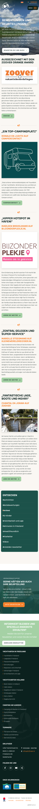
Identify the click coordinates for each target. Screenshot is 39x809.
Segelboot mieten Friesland (13, 690)
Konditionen (20, 800)
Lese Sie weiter (11, 479)
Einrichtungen (8, 665)
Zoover (7, 116)
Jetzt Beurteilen (14, 605)
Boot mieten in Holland (11, 684)
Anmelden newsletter (12, 547)
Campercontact (11, 203)
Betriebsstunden (9, 738)
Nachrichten (8, 500)
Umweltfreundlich (11, 531)
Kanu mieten (8, 696)
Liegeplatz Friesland (10, 659)
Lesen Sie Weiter (12, 315)
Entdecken (10, 495)
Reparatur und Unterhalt (12, 668)
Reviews (6, 510)
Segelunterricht (9, 699)
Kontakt (11, 800)
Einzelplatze (7, 715)
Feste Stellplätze (9, 712)
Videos (6, 542)
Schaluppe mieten (9, 693)
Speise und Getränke (10, 735)
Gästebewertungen (11, 505)
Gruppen (6, 721)
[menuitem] (31, 8)
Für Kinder (7, 515)
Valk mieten (7, 687)
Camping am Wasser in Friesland (14, 709)
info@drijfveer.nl (29, 751)
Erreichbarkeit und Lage (13, 521)
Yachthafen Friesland (11, 656)
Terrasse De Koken (10, 732)
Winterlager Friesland (11, 671)
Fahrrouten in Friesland (13, 526)
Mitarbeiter (8, 536)
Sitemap (28, 800)
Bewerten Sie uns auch (15, 50)
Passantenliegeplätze (11, 662)
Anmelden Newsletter (14, 643)
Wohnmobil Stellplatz (11, 718)
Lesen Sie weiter (12, 380)
